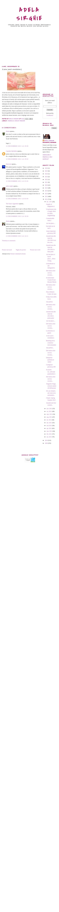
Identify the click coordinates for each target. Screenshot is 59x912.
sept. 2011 (49, 414)
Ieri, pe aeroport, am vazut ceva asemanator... (51, 393)
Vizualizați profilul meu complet (47, 157)
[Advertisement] (29, 46)
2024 (46, 174)
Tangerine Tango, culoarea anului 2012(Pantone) (51, 386)
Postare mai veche (35, 250)
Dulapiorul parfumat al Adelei (50, 360)
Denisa (8, 221)
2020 (46, 185)
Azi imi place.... (50, 223)
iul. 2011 (49, 420)
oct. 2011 (49, 411)
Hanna (8, 131)
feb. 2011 (49, 434)
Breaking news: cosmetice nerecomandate (51, 343)
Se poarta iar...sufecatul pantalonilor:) (50, 372)
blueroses (8, 164)
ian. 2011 (49, 437)
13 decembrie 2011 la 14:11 (17, 236)
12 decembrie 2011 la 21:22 (17, 181)
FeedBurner (49, 115)
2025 (46, 171)
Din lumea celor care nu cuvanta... (50, 273)
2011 (46, 199)
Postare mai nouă (7, 250)
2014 (46, 191)
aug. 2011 (49, 417)
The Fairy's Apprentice (12, 203)
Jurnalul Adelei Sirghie (16, 121)
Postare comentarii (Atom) (18, 254)
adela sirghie (9, 186)
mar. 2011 (49, 431)
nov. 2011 (49, 408)
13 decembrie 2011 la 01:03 (17, 198)
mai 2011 (49, 425)
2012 (46, 196)
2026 (46, 168)
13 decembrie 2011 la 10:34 (17, 216)
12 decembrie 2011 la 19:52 (17, 159)
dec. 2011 (49, 201)
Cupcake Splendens (11, 151)
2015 (46, 188)
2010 (46, 440)
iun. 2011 (49, 422)
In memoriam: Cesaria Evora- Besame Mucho (51, 280)
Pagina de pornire (21, 250)
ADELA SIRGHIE (29, 14)
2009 (46, 443)
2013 (46, 193)
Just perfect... (50, 347)
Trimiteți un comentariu (8, 240)
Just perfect (49, 302)
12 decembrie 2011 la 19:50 (17, 146)
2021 (46, 182)
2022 (46, 179)
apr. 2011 (49, 428)
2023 (46, 176)
